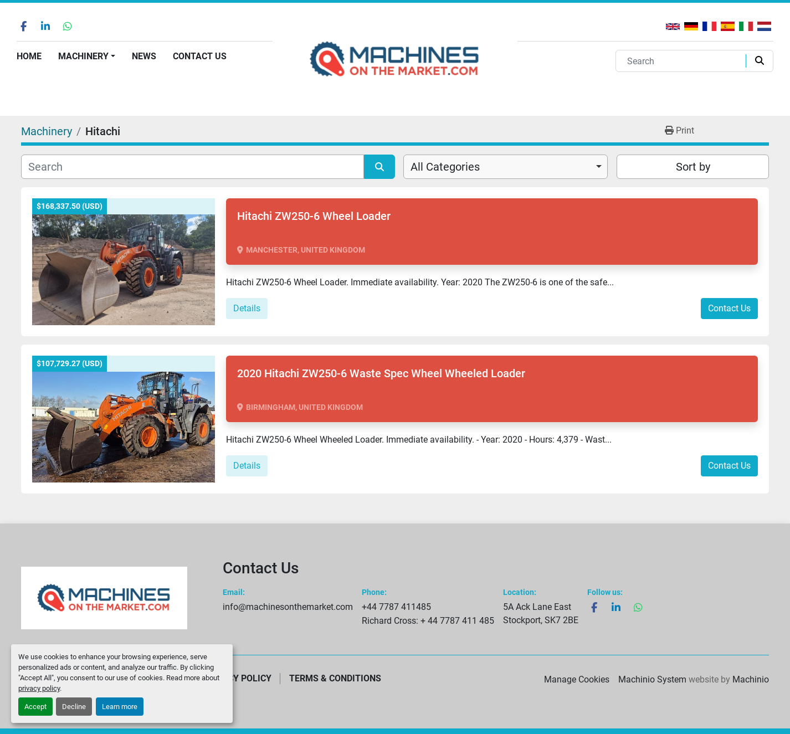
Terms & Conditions (335, 678)
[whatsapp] (67, 26)
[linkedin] (45, 26)
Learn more (119, 706)
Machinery (83, 56)
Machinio (750, 679)
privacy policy (39, 688)
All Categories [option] (445, 166)
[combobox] (505, 167)
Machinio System (652, 679)
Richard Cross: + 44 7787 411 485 (428, 620)
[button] (86, 56)
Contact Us (200, 56)
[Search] (683, 60)
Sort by (693, 166)
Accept (35, 706)
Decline (74, 706)
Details (246, 308)
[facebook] (23, 26)
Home (29, 56)
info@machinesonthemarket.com (288, 607)
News (144, 56)
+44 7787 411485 (396, 607)
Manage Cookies (576, 679)
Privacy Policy (237, 678)
